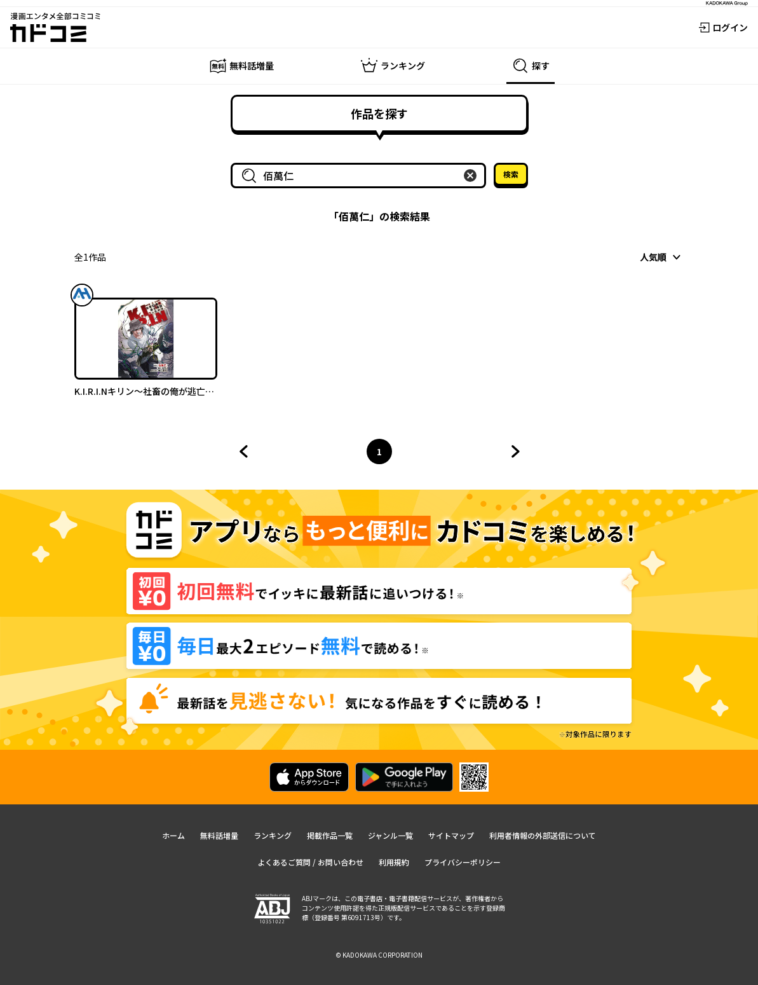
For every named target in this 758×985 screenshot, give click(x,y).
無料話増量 (219, 835)
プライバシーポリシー (462, 862)
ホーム (173, 835)
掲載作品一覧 (330, 835)
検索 (510, 174)
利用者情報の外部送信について (542, 835)
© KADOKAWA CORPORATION (379, 955)
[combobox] (361, 175)
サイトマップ (451, 835)
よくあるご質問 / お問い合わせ (310, 862)
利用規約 (394, 862)
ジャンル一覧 (390, 835)
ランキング (273, 835)
